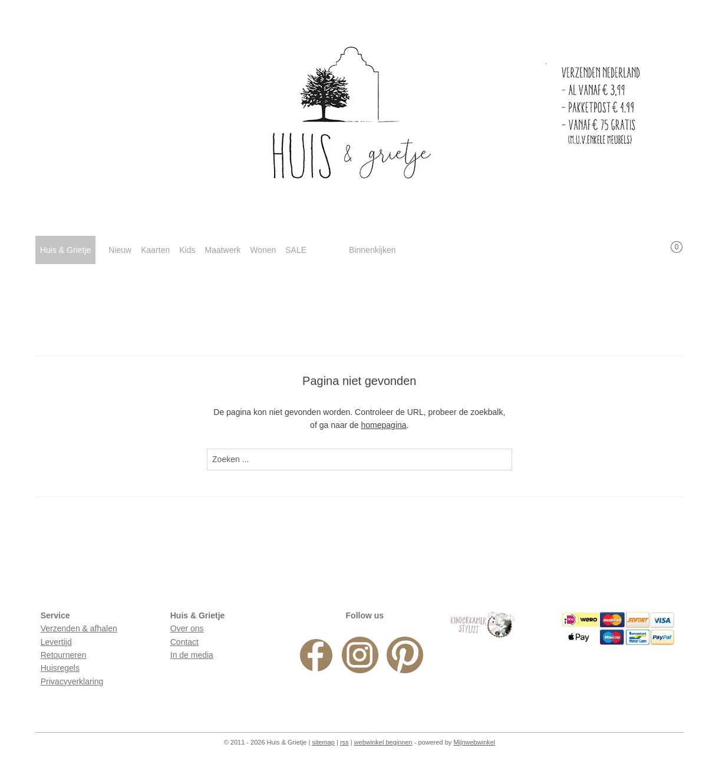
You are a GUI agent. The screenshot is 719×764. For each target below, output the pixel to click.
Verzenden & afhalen (79, 628)
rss (344, 742)
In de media (191, 655)
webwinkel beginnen (383, 742)
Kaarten (155, 250)
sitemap (323, 742)
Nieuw (119, 250)
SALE (295, 250)
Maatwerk (222, 250)
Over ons (187, 628)
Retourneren (64, 655)
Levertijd (56, 642)
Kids (187, 250)
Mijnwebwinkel (474, 742)
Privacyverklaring (72, 681)
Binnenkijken (372, 250)
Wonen (263, 250)
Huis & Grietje (65, 250)
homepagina (384, 425)
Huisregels (60, 668)
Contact (184, 642)
